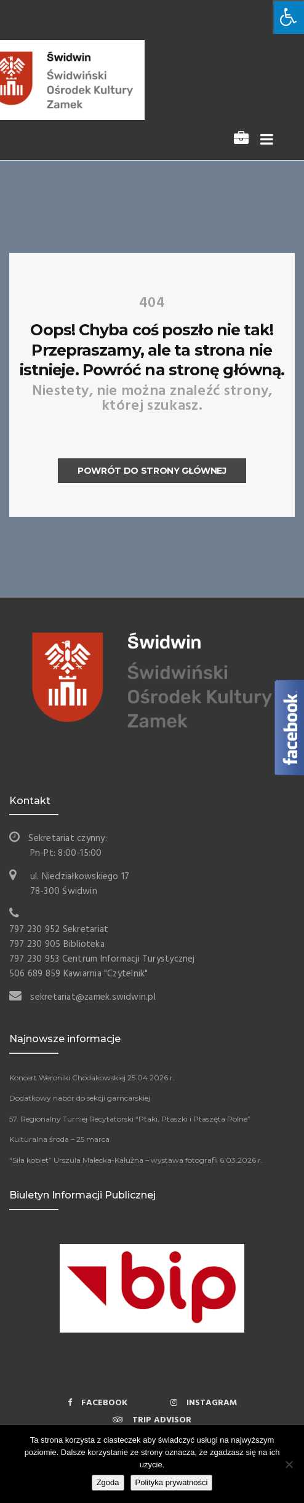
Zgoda (108, 1482)
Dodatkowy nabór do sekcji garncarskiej (79, 1097)
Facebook (97, 1403)
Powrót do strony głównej (152, 470)
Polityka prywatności (171, 1482)
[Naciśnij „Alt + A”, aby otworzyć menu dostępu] (288, 17)
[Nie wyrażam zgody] (288, 1464)
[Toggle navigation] (264, 140)
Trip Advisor (152, 1420)
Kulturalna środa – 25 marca (59, 1139)
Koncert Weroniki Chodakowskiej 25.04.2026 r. (92, 1077)
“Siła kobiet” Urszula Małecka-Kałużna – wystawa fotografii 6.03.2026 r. (136, 1160)
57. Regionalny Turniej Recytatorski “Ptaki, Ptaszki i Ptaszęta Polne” (129, 1118)
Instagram (203, 1403)
